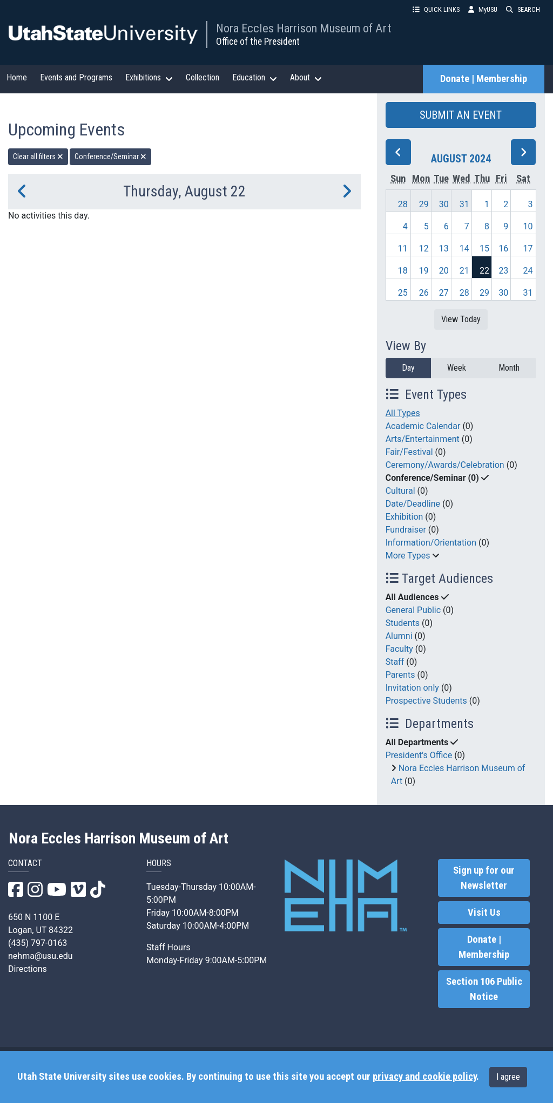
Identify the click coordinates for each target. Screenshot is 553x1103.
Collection (202, 77)
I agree (508, 1077)
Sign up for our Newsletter (484, 877)
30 (444, 204)
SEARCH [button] (523, 9)
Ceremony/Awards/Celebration (445, 465)
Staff (395, 662)
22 (484, 270)
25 (403, 293)
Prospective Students (426, 701)
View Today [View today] (461, 319)
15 (484, 248)
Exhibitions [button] (149, 77)
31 (464, 204)
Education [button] (254, 77)
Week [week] (456, 368)
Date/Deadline (413, 504)
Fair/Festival (409, 452)
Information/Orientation (431, 542)
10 (528, 226)
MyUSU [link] (482, 9)
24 (528, 270)
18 (403, 270)
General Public (413, 610)
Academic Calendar (423, 426)
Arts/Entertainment (423, 439)
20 (444, 270)
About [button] (306, 77)
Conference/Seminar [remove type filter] (110, 156)
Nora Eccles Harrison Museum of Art (303, 28)
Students (403, 623)
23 (503, 270)
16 (503, 248)
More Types (408, 555)
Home (16, 77)
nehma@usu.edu (40, 956)
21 (464, 270)
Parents (400, 675)
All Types (403, 413)
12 (424, 248)
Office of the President (258, 41)
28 (403, 204)
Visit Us (484, 912)
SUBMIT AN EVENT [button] (461, 114)
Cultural (400, 491)
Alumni (399, 636)
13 (444, 248)
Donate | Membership (483, 79)
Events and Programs (76, 77)
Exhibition (404, 517)
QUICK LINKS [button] (436, 9)
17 (528, 248)
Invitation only (412, 688)
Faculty (399, 649)
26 (424, 293)
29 (424, 204)
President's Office (419, 755)
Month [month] (509, 368)
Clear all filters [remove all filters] (38, 156)
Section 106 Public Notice (484, 989)
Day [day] (408, 368)
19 (424, 270)
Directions (27, 969)
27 (444, 293)
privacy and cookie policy (424, 1076)
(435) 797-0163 (37, 943)
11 (403, 248)
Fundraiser (406, 530)
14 (464, 248)
